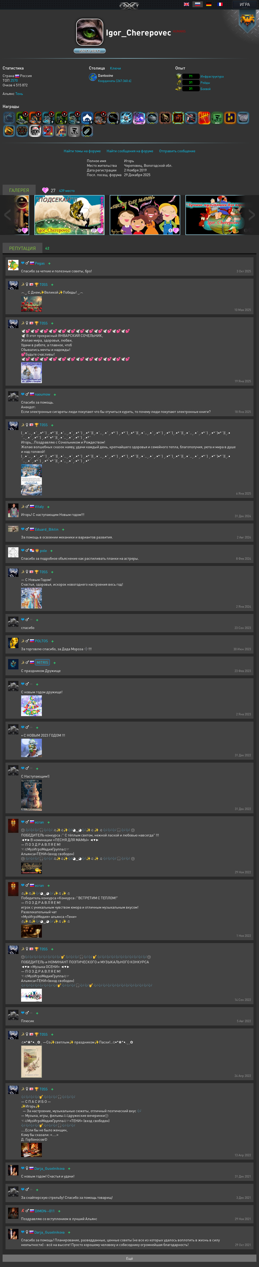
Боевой (205, 89)
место (67, 190)
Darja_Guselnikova (49, 1168)
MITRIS (42, 662)
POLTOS (41, 641)
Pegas (40, 263)
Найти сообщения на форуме (130, 150)
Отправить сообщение (177, 150)
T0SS (44, 284)
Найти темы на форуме (82, 150)
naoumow (42, 394)
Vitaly (39, 506)
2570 (14, 80)
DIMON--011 (45, 1211)
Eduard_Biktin (47, 529)
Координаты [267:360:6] (114, 81)
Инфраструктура (212, 76)
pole (43, 550)
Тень (19, 93)
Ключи (115, 68)
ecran (39, 822)
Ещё (129, 1258)
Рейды (205, 83)
